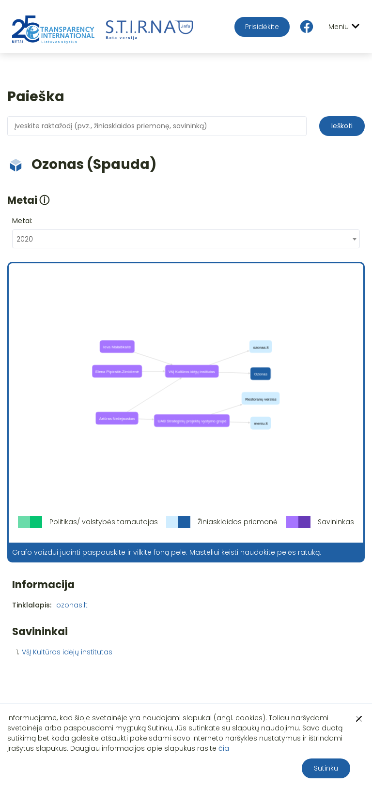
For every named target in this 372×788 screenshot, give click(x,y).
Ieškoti (342, 126)
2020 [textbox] (24, 239)
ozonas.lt (72, 605)
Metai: (22, 221)
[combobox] (186, 238)
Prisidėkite (262, 26)
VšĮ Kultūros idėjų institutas (67, 652)
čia (223, 748)
